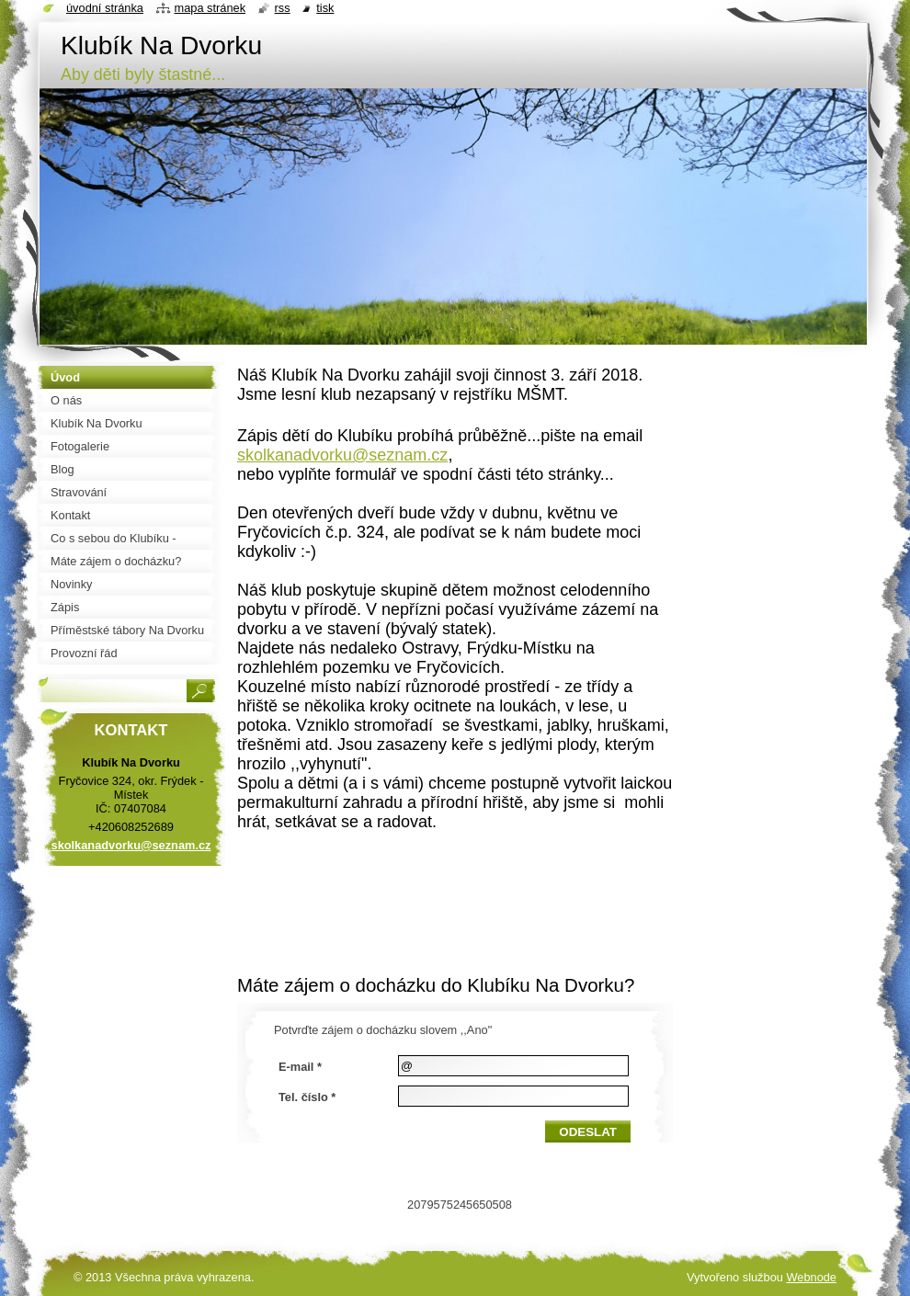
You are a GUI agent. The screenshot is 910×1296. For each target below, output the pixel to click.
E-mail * (300, 1067)
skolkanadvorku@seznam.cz (342, 455)
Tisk (325, 8)
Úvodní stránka (104, 8)
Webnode (811, 1277)
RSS (282, 8)
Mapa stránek (210, 8)
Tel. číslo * (307, 1097)
